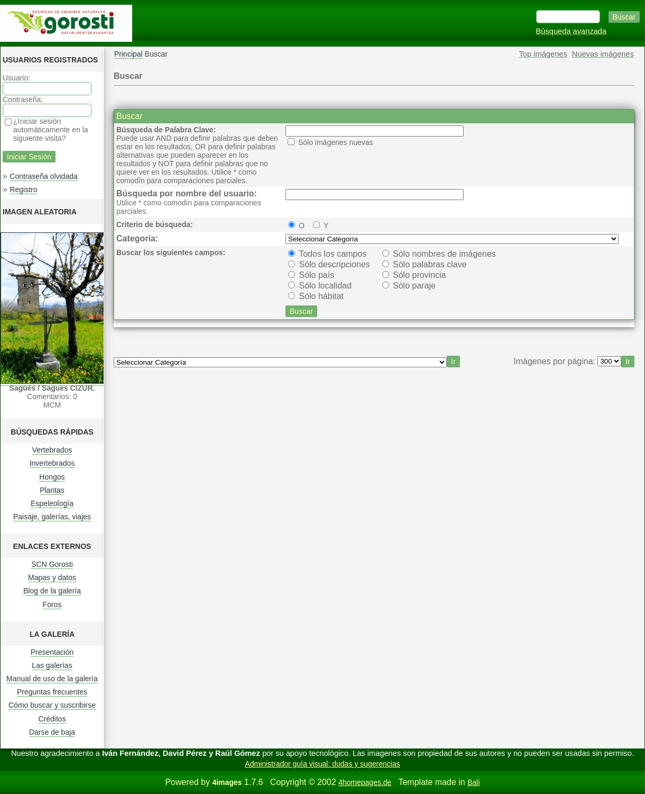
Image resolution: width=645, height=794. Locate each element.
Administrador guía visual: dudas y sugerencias (322, 764)
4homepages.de (364, 782)
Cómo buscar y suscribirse (52, 705)
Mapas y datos (52, 577)
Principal (128, 54)
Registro (23, 189)
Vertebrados (52, 450)
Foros (52, 604)
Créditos (52, 719)
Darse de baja (52, 732)
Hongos (51, 477)
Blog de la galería (52, 591)
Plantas (52, 490)
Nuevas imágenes (603, 54)
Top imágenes (543, 54)
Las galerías (52, 665)
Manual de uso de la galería (52, 678)
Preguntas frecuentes (52, 692)
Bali (473, 782)
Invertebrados (52, 463)
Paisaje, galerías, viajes (52, 516)
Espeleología (52, 503)
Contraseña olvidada (43, 176)
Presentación (52, 652)
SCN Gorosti (52, 564)
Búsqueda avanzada (571, 31)
